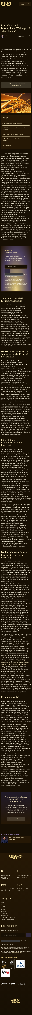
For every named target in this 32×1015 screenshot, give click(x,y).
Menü (22, 4)
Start (2, 902)
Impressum (4, 915)
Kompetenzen (5, 905)
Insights (3, 911)
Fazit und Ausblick (6, 145)
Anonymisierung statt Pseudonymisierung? (12, 123)
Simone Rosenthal (8, 36)
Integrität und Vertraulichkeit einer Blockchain (13, 134)
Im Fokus (4, 907)
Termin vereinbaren (15, 819)
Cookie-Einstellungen (8, 919)
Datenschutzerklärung (10, 287)
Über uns (4, 913)
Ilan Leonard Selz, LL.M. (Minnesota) (20, 839)
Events (3, 909)
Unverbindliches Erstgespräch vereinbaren (16, 84)
